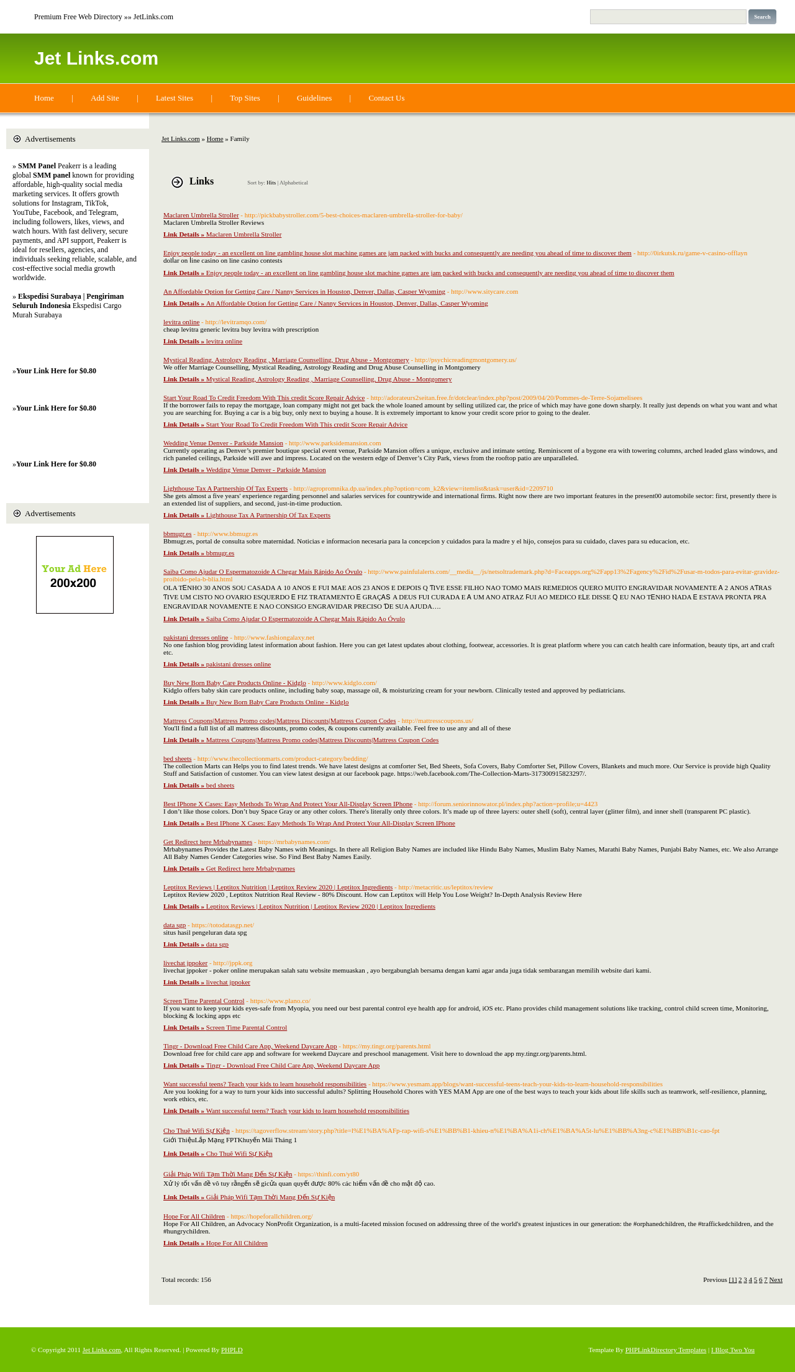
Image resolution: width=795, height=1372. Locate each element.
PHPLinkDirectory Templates (666, 1349)
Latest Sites (174, 97)
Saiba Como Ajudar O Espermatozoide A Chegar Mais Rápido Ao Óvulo (262, 571)
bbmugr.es (177, 533)
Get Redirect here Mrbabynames (207, 841)
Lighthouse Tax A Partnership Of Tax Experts (225, 488)
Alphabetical (293, 182)
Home (44, 97)
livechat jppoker (185, 962)
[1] (733, 1279)
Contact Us (386, 97)
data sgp (174, 925)
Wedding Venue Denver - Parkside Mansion (223, 443)
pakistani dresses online (195, 637)
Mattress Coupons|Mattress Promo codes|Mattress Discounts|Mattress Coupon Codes (279, 720)
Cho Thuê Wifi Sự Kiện (196, 1130)
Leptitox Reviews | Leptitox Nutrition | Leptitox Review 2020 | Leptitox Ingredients (278, 887)
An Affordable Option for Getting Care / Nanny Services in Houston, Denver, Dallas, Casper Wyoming (304, 291)
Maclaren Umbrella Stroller (201, 215)
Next (776, 1279)
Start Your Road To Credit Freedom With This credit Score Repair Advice (264, 397)
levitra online (181, 321)
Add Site (105, 97)
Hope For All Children (194, 1216)
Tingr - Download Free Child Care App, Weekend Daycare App (250, 1046)
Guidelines (314, 97)
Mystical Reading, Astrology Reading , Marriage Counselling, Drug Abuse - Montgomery (286, 359)
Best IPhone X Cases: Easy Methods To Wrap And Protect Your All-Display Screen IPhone (287, 803)
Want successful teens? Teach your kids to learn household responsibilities (264, 1084)
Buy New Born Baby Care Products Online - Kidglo (234, 682)
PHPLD (232, 1349)
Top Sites (245, 97)
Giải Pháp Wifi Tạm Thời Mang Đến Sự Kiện (227, 1174)
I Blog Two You (733, 1349)
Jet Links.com (96, 58)
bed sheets (177, 758)
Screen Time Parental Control (203, 1000)
